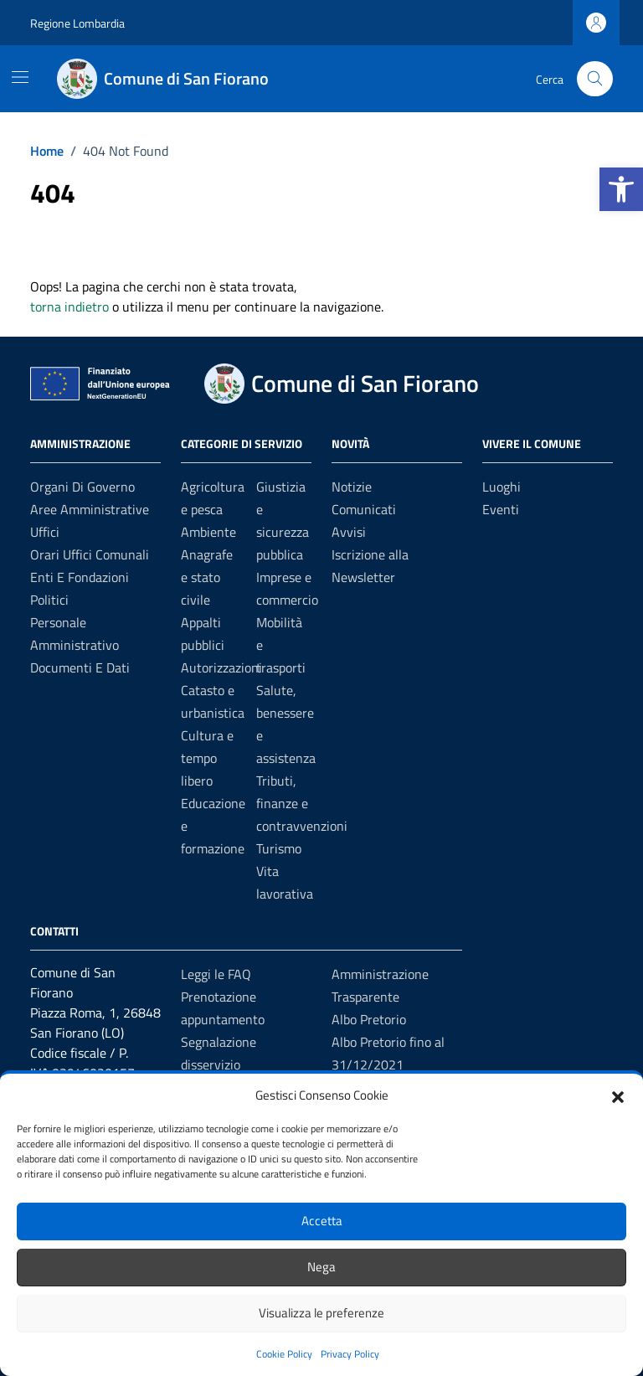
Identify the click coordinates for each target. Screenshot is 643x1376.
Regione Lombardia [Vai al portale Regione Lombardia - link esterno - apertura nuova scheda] (77, 23)
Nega (321, 1266)
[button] (621, 189)
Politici (49, 600)
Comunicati (364, 509)
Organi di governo (82, 487)
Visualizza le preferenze (321, 1312)
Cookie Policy (284, 1354)
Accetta (321, 1220)
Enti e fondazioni (79, 577)
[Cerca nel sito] (595, 79)
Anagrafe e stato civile (207, 577)
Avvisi (349, 532)
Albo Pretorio (369, 1019)
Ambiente (208, 532)
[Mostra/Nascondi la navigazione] (20, 77)
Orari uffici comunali (89, 554)
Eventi (500, 509)
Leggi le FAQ (216, 974)
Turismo (278, 848)
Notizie (352, 487)
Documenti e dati (80, 667)
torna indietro (69, 306)
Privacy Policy (350, 1354)
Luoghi (501, 487)
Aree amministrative (89, 509)
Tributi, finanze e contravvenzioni (301, 803)
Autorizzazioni (221, 667)
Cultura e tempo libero (207, 758)
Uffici (44, 532)
